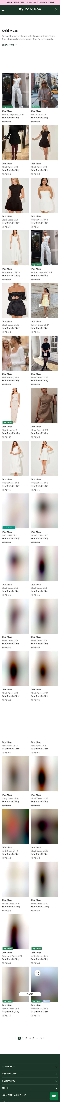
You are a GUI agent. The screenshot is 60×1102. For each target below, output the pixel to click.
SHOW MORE (9, 45)
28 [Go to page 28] (40, 1038)
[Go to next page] (44, 1038)
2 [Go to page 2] (23, 1038)
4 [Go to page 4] (30, 1038)
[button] (30, 1066)
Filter (30, 994)
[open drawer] (3, 9)
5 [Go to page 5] (33, 1038)
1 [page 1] (19, 1038)
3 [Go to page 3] (26, 1038)
